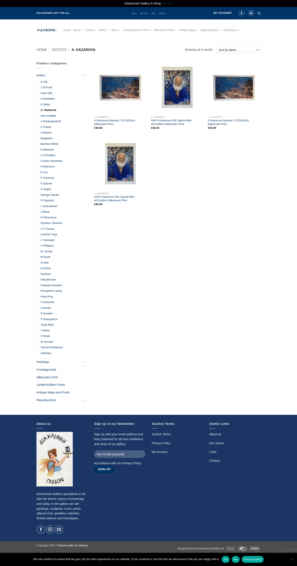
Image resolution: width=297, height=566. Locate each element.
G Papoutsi (47, 200)
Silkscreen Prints (165, 30)
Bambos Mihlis (49, 143)
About (134, 13)
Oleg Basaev (48, 279)
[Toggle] (85, 75)
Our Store (144, 13)
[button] (242, 13)
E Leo (44, 172)
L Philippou (47, 245)
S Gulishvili (47, 302)
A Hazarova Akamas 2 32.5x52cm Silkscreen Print (114, 122)
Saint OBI (46, 93)
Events (90, 30)
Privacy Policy (131, 463)
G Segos (46, 189)
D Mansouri (47, 166)
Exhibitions (231, 30)
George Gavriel (50, 194)
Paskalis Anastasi (51, 285)
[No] (291, 560)
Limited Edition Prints (137, 30)
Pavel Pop (47, 296)
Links (153, 13)
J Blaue (45, 211)
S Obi (44, 81)
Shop (116, 30)
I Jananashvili (49, 206)
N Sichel (46, 268)
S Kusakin (47, 313)
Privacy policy (253, 559)
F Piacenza (47, 177)
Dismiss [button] (167, 3)
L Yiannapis (48, 240)
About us (215, 434)
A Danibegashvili (51, 121)
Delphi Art (218, 548)
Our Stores (216, 443)
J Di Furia (46, 87)
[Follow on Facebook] (41, 529)
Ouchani (46, 274)
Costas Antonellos (51, 161)
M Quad (45, 256)
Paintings (42, 362)
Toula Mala (47, 324)
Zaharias (46, 353)
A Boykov (46, 132)
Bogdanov (47, 138)
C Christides (48, 155)
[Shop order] (238, 50)
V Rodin (45, 336)
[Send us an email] (59, 529)
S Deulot (46, 307)
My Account (159, 452)
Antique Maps (188, 30)
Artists (103, 30)
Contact (162, 13)
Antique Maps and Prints (53, 392)
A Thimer (46, 127)
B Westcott (47, 149)
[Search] (259, 13)
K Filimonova (48, 217)
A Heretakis (47, 98)
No (235, 559)
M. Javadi (46, 251)
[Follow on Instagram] (50, 529)
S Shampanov (49, 319)
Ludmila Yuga (49, 234)
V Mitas (45, 330)
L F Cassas (47, 228)
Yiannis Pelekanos (52, 347)
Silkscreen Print (47, 377)
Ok (225, 559)
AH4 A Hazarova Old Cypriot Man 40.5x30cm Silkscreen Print (171, 122)
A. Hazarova (48, 110)
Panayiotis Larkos (51, 290)
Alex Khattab (48, 115)
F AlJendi (46, 183)
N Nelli (45, 262)
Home (67, 30)
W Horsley (47, 341)
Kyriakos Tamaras (51, 223)
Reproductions (211, 30)
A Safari (45, 104)
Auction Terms (161, 434)
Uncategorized (46, 369)
